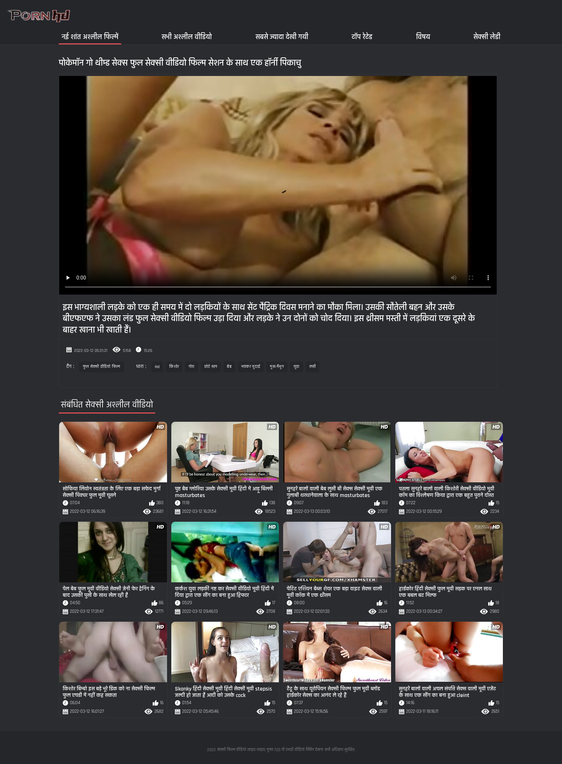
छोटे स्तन (211, 366)
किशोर (174, 366)
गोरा (192, 366)
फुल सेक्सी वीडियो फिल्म (101, 366)
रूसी (312, 366)
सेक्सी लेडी (486, 37)
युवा (297, 366)
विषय (423, 37)
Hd (157, 366)
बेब (229, 366)
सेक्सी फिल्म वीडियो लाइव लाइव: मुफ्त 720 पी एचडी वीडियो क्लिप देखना (270, 750)
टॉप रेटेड (362, 37)
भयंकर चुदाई (250, 366)
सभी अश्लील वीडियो (187, 37)
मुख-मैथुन (277, 366)
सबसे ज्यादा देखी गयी (282, 37)
